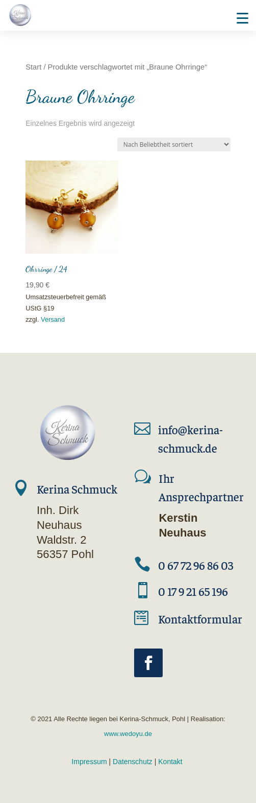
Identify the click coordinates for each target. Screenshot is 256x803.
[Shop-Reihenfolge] (174, 144)
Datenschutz (132, 761)
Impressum (89, 761)
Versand (53, 319)
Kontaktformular (200, 618)
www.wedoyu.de (128, 734)
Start (33, 67)
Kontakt (170, 761)
